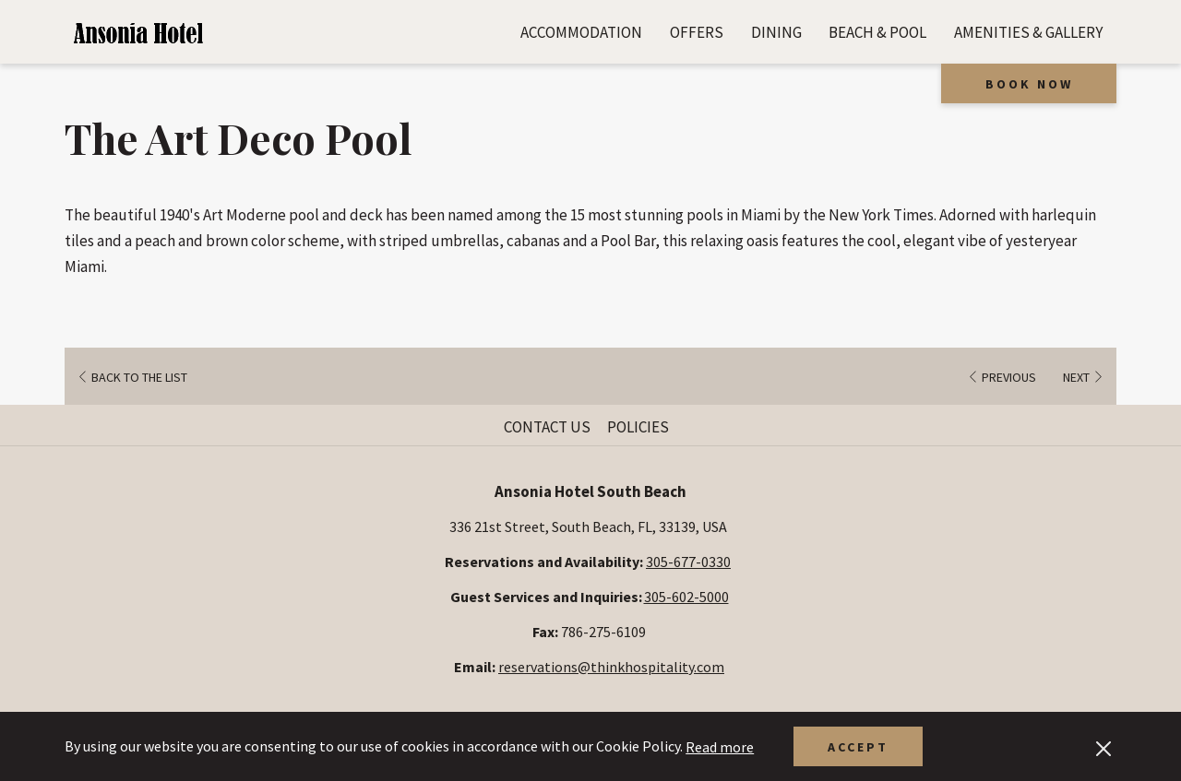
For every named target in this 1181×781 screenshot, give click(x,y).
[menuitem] (581, 32)
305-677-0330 (688, 561)
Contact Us (547, 427)
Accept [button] (858, 747)
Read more (720, 747)
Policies (638, 427)
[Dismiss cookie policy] (1103, 747)
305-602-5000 (686, 596)
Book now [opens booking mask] (1029, 84)
